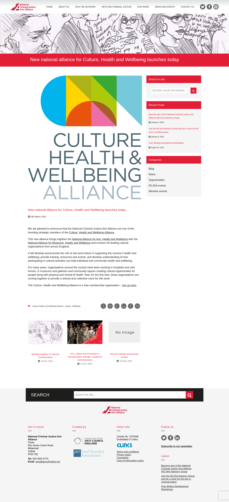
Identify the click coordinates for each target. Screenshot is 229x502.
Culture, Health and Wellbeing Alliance (91, 232)
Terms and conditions (128, 451)
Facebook (170, 437)
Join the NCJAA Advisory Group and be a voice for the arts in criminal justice (174, 130)
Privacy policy (124, 454)
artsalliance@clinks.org (48, 461)
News (152, 174)
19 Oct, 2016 (46, 361)
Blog (151, 168)
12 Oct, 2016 (86, 364)
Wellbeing (76, 306)
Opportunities (157, 179)
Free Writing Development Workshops (166, 143)
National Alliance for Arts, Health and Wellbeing (100, 239)
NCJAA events (157, 185)
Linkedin (177, 437)
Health (67, 306)
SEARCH (40, 394)
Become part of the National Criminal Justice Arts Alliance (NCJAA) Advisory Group (171, 116)
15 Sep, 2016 (125, 361)
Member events (158, 191)
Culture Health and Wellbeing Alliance (47, 306)
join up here (129, 285)
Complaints (123, 457)
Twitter (164, 437)
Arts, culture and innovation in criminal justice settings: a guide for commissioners (85, 356)
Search (193, 91)
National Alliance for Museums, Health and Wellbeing (59, 242)
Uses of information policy (130, 460)
